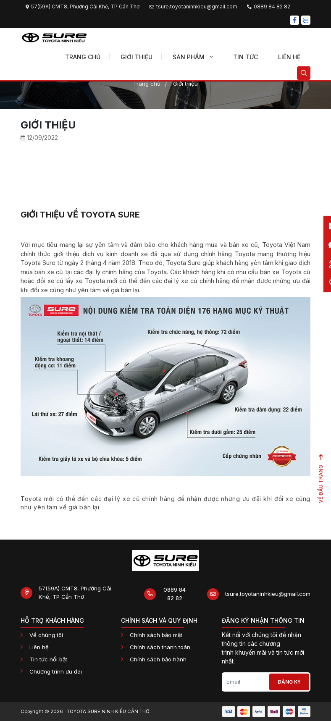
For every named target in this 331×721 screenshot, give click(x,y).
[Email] (245, 682)
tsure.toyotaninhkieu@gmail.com (267, 593)
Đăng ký (289, 682)
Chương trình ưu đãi (55, 671)
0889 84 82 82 (174, 593)
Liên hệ (289, 56)
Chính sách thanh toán (160, 647)
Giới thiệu (136, 56)
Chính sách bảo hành (158, 659)
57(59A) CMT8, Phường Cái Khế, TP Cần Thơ (75, 592)
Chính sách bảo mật (156, 635)
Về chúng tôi (46, 635)
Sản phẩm (193, 56)
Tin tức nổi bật (48, 659)
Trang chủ (82, 56)
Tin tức (245, 56)
